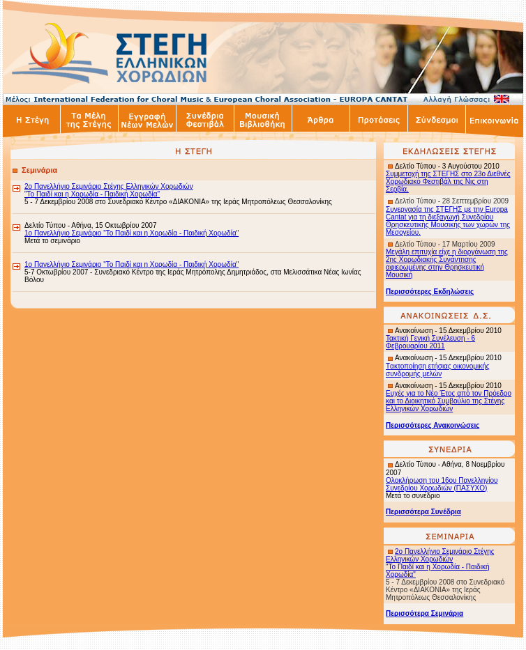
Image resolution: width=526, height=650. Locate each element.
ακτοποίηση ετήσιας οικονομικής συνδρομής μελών (438, 370)
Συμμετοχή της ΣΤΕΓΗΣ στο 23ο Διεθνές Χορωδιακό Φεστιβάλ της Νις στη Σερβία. (448, 181)
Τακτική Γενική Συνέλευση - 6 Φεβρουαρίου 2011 (430, 342)
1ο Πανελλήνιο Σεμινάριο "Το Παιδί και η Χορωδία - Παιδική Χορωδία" (131, 233)
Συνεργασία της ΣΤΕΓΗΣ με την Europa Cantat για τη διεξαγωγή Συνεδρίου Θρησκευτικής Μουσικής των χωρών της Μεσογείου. (448, 221)
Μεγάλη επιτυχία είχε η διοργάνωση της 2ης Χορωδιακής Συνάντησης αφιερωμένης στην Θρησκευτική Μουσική (447, 263)
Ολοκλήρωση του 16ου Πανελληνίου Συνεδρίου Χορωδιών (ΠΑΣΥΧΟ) (442, 484)
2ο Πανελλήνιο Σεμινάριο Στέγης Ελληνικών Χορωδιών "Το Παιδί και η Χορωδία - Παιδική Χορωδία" (108, 190)
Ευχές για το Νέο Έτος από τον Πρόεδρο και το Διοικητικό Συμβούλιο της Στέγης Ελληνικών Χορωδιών (448, 400)
